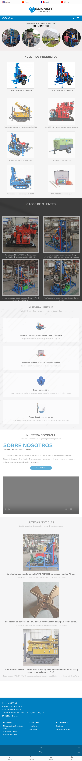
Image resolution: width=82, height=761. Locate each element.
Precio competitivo (41, 393)
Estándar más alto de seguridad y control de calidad (41, 339)
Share (10, 758)
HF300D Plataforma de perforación (61, 91)
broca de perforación (10, 734)
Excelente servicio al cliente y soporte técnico (41, 366)
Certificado (59, 726)
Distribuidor (33, 729)
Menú (51, 758)
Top (72, 758)
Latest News (35, 722)
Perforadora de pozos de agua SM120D (20, 203)
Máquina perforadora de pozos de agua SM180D (20, 137)
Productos (7, 722)
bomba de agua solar (10, 731)
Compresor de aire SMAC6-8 (61, 170)
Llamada (30, 758)
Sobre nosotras (62, 722)
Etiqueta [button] (41, 752)
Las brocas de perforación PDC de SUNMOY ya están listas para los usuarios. (41, 626)
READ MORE (41, 464)
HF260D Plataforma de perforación (20, 91)
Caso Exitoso (34, 726)
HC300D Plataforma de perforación (20, 170)
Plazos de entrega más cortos (41, 420)
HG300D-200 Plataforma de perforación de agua (61, 137)
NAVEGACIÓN (7, 18)
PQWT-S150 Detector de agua (61, 203)
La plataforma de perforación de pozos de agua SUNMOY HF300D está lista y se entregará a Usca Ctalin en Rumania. (61, 273)
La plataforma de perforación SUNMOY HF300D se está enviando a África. (41, 578)
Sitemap (15, 716)
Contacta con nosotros (63, 729)
